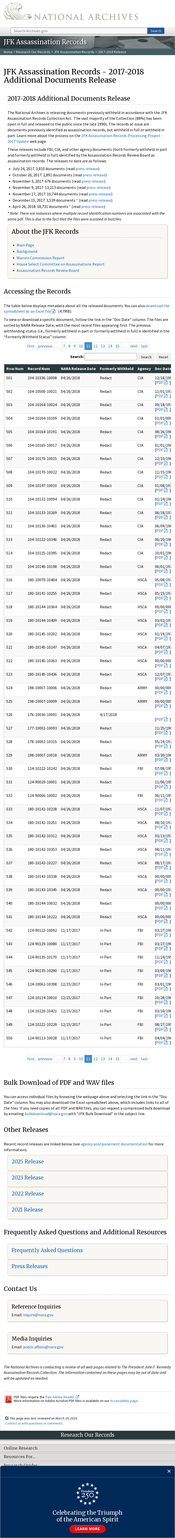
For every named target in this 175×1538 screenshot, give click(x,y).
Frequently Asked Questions (47, 1250)
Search (156, 31)
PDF (159, 382)
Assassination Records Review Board (48, 270)
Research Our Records (33, 52)
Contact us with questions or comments (33, 1423)
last (144, 345)
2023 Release (27, 1177)
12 (96, 345)
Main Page (25, 245)
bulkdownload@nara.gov (46, 1113)
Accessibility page (124, 1400)
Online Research (20, 1448)
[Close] (169, 1471)
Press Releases (30, 1266)
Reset (163, 357)
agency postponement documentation (114, 1143)
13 (103, 345)
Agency (144, 368)
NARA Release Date (78, 368)
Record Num (39, 368)
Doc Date (163, 368)
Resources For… (19, 1457)
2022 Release (28, 1194)
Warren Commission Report (41, 257)
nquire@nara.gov (38, 1314)
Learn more (87, 1529)
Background (27, 251)
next (134, 345)
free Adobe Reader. (62, 1397)
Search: (77, 356)
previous (45, 345)
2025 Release (28, 1161)
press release (86, 168)
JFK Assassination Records (74, 52)
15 (117, 345)
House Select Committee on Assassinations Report (61, 264)
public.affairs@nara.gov (43, 1346)
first (31, 345)
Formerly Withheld (117, 368)
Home (8, 52)
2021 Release (27, 1210)
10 (81, 345)
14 (110, 345)
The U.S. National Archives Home (71, 13)
